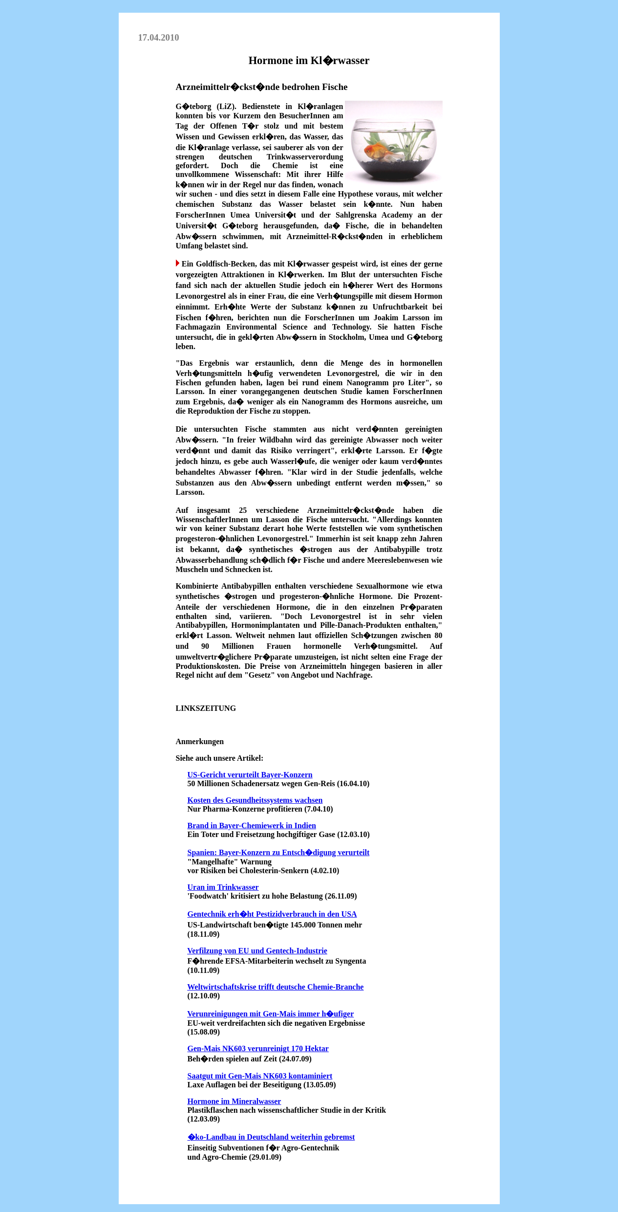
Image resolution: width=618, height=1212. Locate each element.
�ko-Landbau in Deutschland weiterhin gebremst (271, 1137)
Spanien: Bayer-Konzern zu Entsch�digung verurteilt (279, 852)
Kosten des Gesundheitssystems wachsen (255, 800)
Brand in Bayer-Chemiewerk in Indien (252, 825)
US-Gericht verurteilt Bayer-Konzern (250, 775)
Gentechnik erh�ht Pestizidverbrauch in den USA (272, 914)
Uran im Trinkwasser (223, 887)
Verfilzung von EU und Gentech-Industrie (257, 951)
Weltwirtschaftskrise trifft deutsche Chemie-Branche (275, 987)
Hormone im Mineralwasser (234, 1101)
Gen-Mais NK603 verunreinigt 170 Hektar (258, 1048)
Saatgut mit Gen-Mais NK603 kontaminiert (260, 1076)
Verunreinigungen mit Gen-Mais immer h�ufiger (270, 1014)
